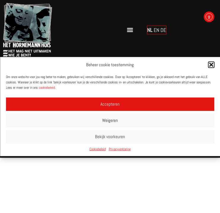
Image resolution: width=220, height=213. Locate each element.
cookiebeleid (47, 87)
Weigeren (110, 120)
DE (163, 30)
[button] (211, 65)
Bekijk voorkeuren (110, 136)
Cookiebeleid (97, 148)
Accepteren (110, 104)
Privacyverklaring (120, 148)
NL (149, 30)
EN (156, 30)
